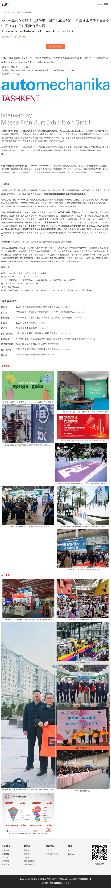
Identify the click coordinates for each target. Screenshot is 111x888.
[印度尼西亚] (7, 344)
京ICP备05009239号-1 (82, 879)
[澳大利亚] (6, 349)
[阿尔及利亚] (7, 334)
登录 (100, 5)
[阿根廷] (5, 339)
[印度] (4, 312)
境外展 (19, 12)
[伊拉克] (5, 318)
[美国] (4, 307)
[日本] (4, 323)
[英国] (4, 355)
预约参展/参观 (55, 46)
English (71, 854)
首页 (13, 12)
